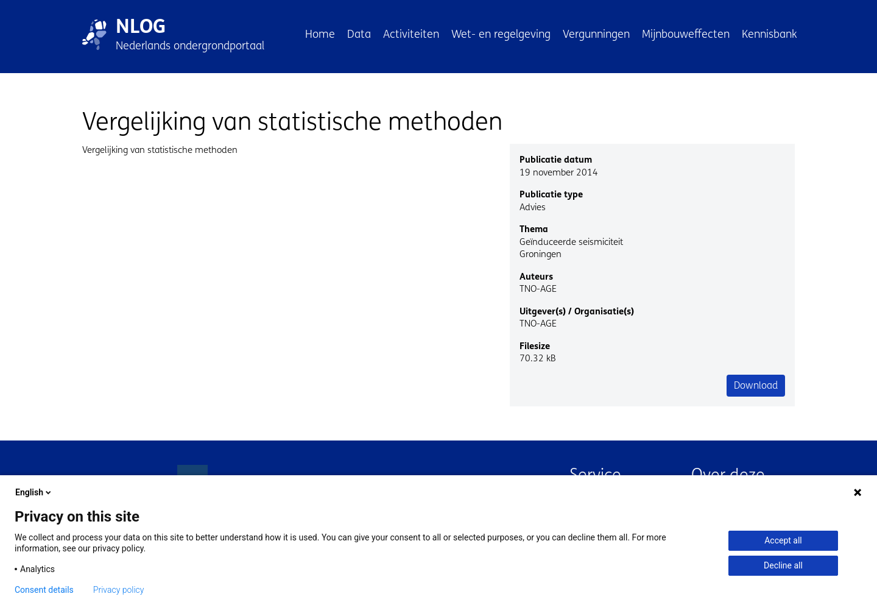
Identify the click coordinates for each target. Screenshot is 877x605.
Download (756, 385)
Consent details (44, 590)
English (34, 492)
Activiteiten (411, 34)
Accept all (783, 540)
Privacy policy (118, 590)
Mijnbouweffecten (686, 34)
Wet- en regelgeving (501, 34)
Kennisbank (769, 34)
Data (359, 34)
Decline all (783, 565)
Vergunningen (596, 34)
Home (320, 34)
